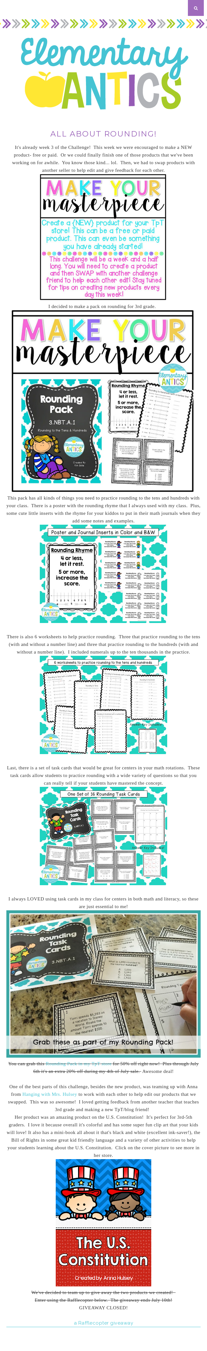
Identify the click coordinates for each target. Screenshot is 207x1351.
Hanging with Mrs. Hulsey (49, 1094)
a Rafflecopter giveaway (103, 1323)
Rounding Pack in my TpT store (78, 1063)
